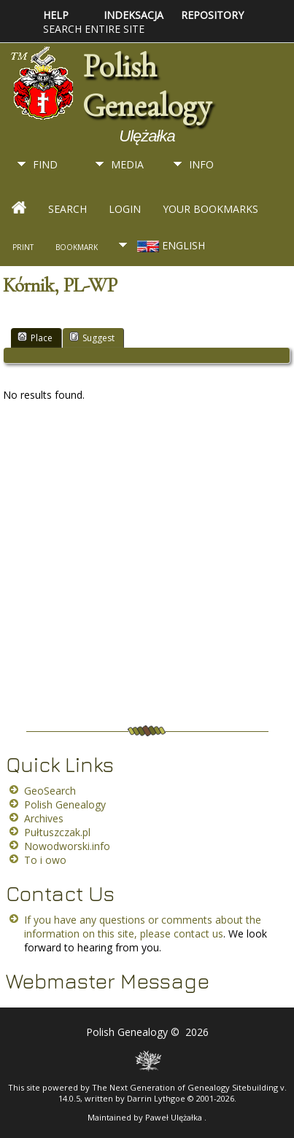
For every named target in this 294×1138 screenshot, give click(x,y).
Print (23, 247)
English (169, 245)
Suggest (92, 337)
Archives (43, 818)
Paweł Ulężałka (174, 1117)
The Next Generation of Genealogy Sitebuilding (185, 1087)
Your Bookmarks (210, 209)
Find (45, 164)
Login (125, 209)
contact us (198, 933)
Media (127, 164)
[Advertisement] (143, 569)
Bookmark (76, 247)
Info (201, 164)
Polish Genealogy (146, 86)
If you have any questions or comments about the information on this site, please (142, 926)
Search (67, 209)
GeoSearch (50, 791)
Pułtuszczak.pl (57, 832)
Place (35, 337)
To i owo (45, 860)
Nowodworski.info (67, 846)
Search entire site (93, 29)
